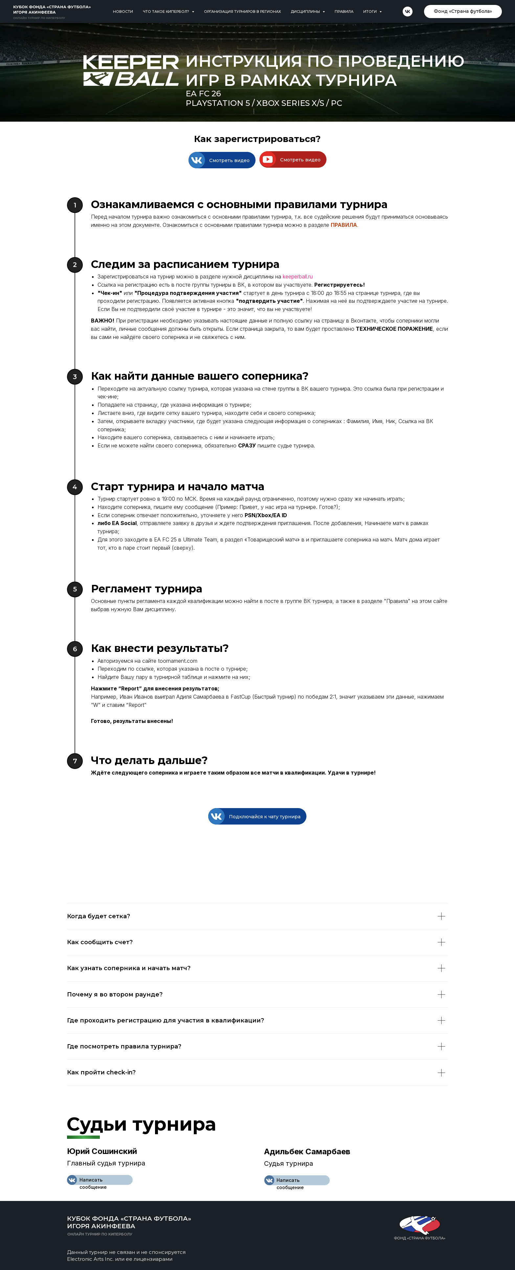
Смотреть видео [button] (229, 160)
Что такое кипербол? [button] (166, 11)
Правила (344, 11)
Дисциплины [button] (306, 11)
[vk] (408, 11)
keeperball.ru (298, 276)
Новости (123, 11)
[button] (197, 160)
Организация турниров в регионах (242, 11)
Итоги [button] (370, 11)
